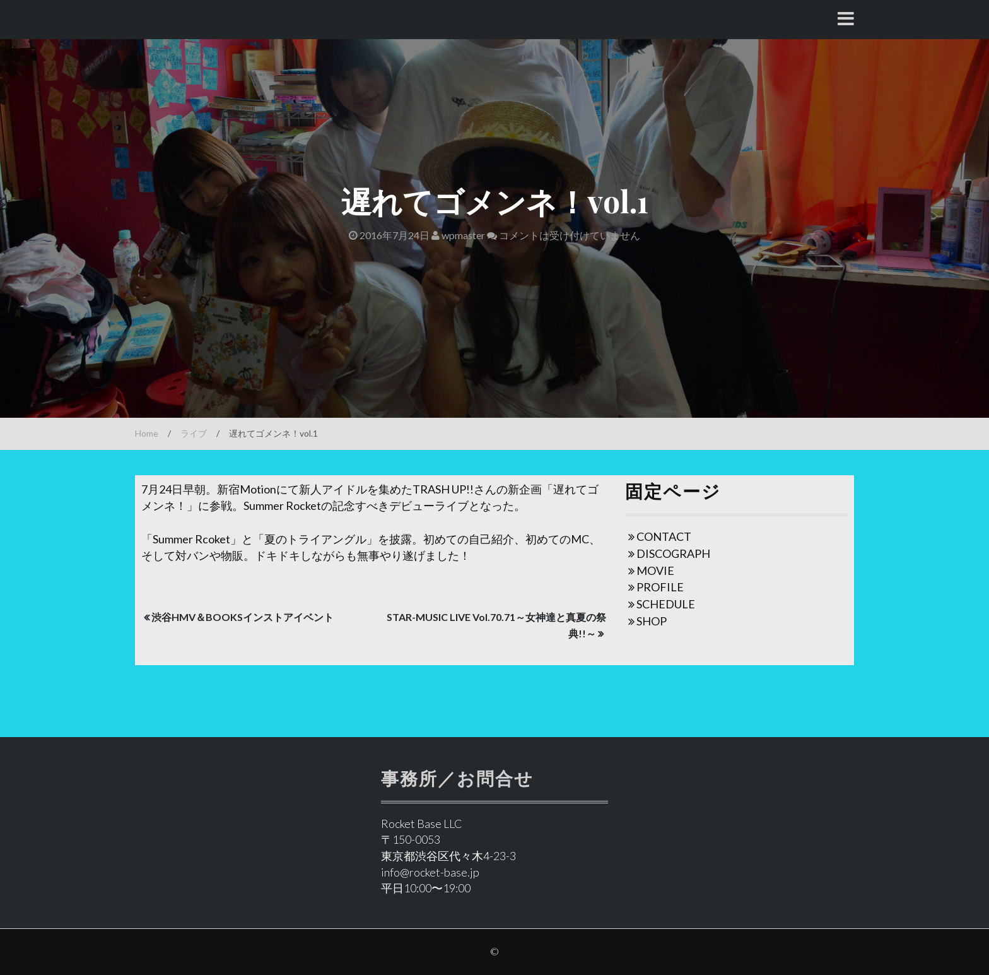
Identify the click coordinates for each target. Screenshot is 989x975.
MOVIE (655, 570)
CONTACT (663, 536)
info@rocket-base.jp (430, 872)
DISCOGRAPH (673, 553)
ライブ (193, 433)
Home (146, 433)
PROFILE (660, 587)
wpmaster (458, 235)
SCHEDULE (665, 604)
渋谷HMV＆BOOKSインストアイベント (242, 617)
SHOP (651, 621)
